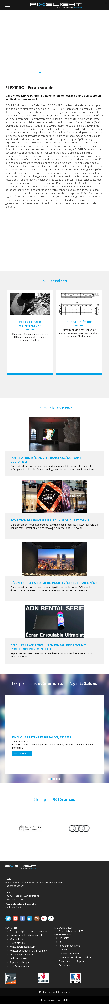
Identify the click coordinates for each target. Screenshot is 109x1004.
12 (60, 72)
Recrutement (64, 991)
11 (58, 72)
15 (68, 72)
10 (55, 72)
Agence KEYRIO (60, 1000)
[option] (29, 332)
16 (70, 72)
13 (63, 72)
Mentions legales (47, 991)
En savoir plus (22, 753)
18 (76, 72)
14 (65, 72)
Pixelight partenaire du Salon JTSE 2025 (41, 737)
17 (73, 72)
